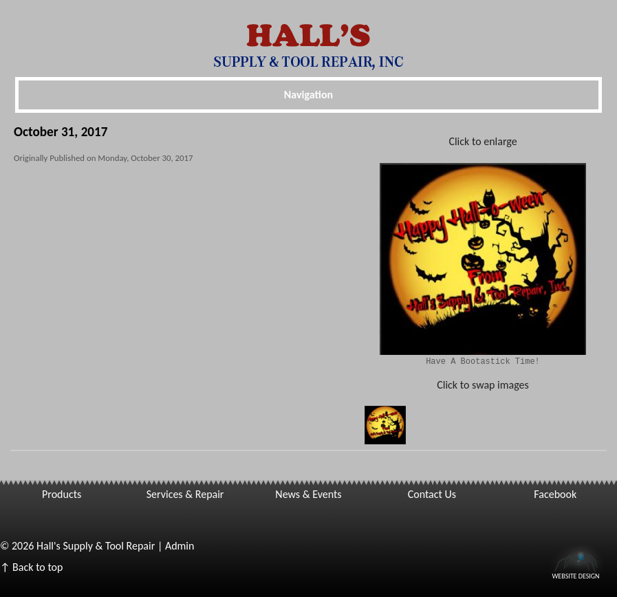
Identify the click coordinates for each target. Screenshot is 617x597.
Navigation (308, 94)
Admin (180, 545)
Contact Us (432, 494)
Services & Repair (185, 494)
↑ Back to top (31, 567)
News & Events (308, 494)
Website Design (575, 575)
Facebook (555, 494)
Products (61, 494)
